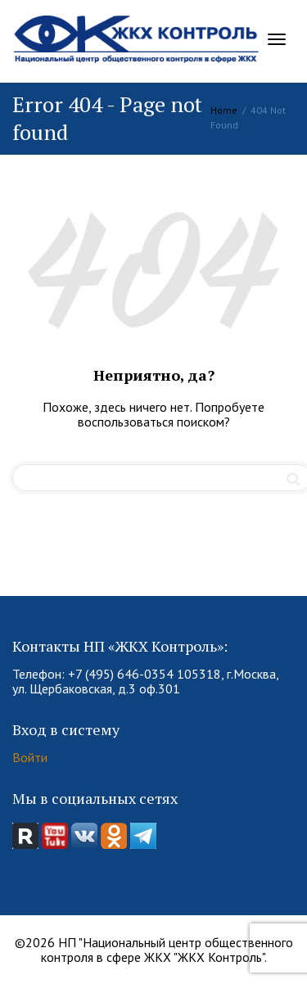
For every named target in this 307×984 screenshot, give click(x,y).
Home (223, 110)
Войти (29, 757)
